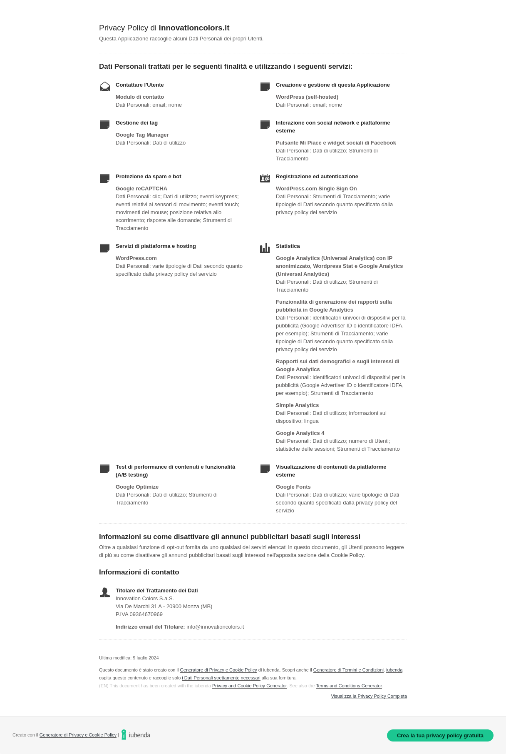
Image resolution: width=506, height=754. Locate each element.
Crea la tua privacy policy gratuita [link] (440, 735)
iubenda (394, 669)
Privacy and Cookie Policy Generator (249, 685)
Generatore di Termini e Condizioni (348, 669)
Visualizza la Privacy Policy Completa (369, 696)
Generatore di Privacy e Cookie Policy (218, 669)
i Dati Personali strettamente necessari (221, 677)
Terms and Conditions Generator (349, 685)
